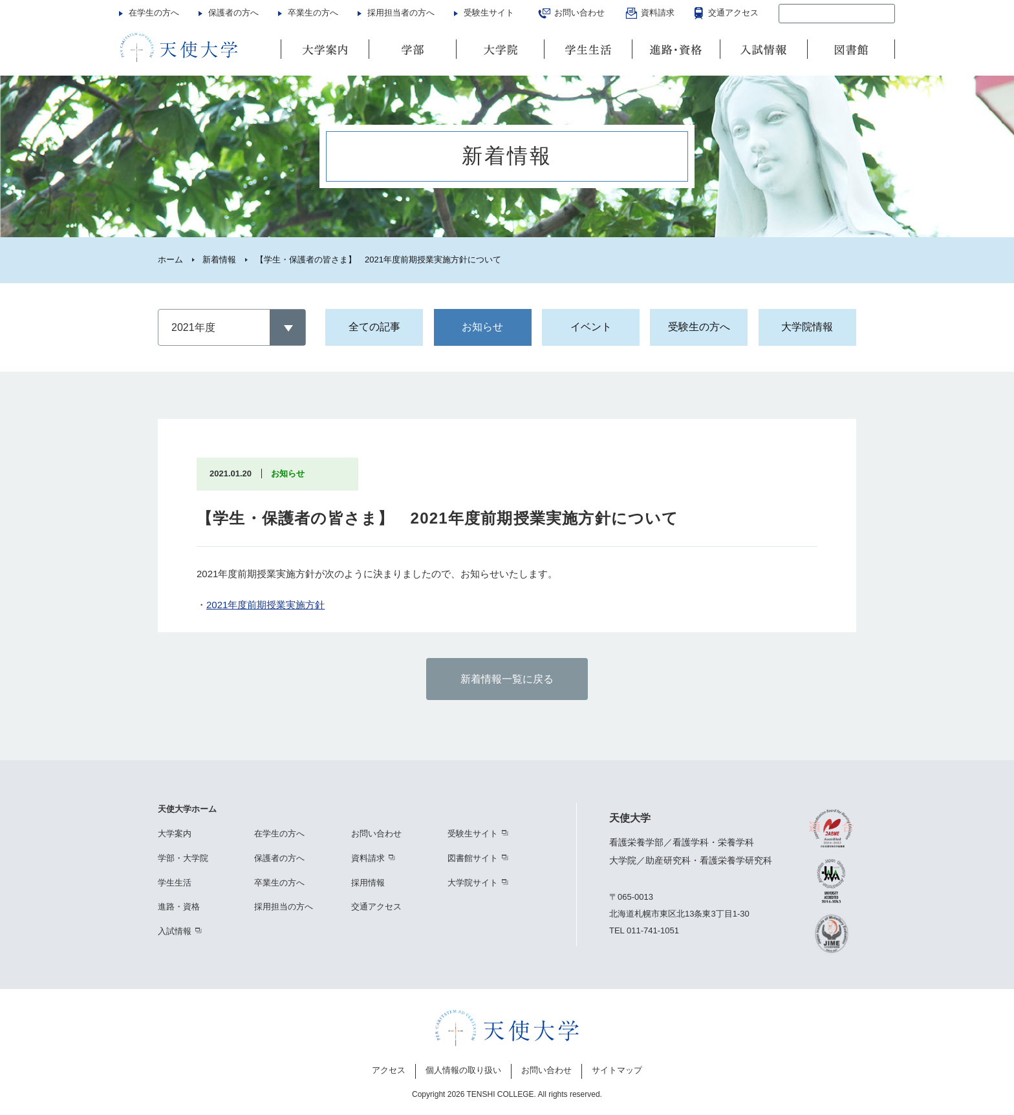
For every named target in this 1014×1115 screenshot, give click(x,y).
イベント (591, 326)
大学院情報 (807, 326)
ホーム (170, 259)
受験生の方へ (699, 326)
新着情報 (219, 259)
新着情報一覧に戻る (507, 679)
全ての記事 (374, 326)
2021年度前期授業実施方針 (265, 604)
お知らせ (482, 326)
